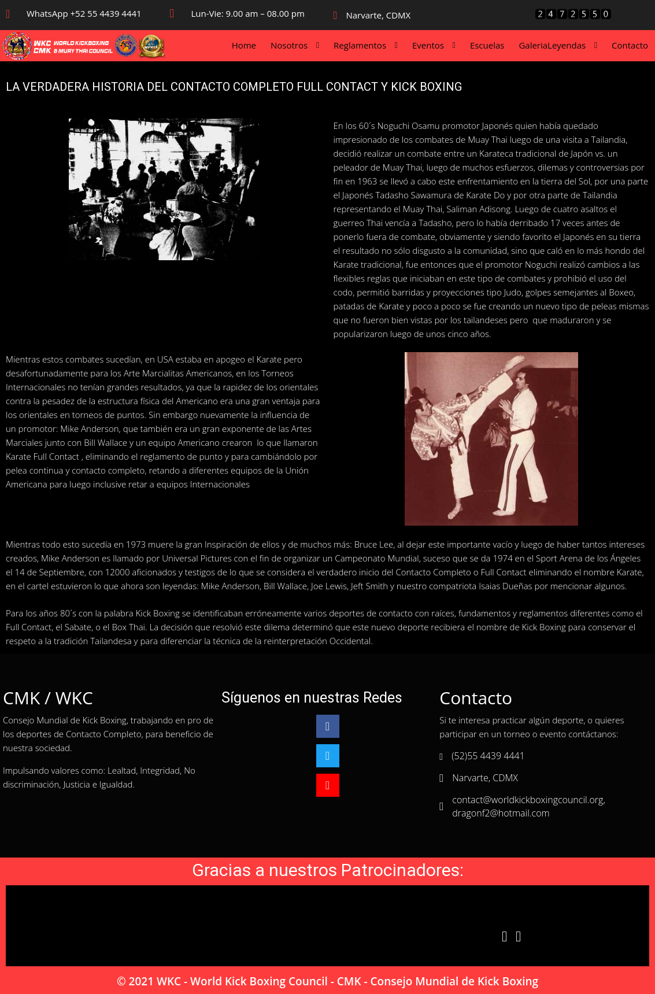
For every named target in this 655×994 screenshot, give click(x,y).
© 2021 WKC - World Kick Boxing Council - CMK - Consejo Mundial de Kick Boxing (327, 981)
